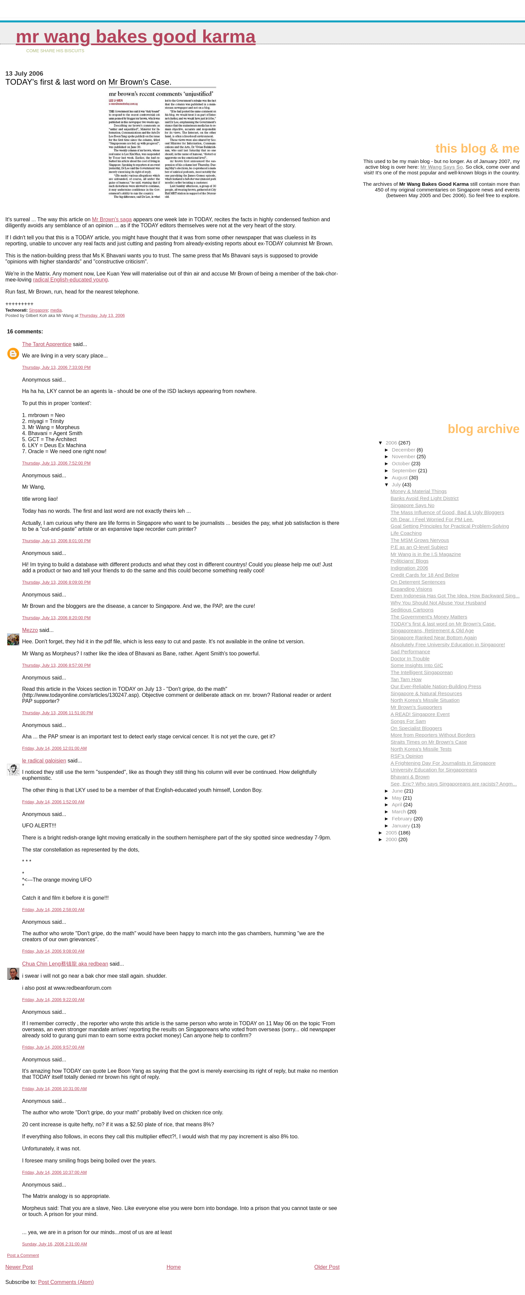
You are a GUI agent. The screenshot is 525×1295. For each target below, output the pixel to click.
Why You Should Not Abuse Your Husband (438, 602)
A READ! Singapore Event (419, 714)
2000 (392, 839)
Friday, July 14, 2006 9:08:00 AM (53, 951)
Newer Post (19, 1267)
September (405, 470)
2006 (392, 443)
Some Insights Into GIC (416, 665)
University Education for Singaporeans (433, 770)
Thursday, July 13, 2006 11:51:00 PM (57, 712)
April (397, 804)
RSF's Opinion (406, 756)
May (397, 798)
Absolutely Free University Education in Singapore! (447, 644)
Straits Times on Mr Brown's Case (428, 742)
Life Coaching (406, 533)
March (399, 811)
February (403, 818)
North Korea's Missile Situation (424, 700)
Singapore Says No (412, 505)
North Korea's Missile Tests (420, 749)
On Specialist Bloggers (416, 728)
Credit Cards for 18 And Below (424, 575)
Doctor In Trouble (410, 658)
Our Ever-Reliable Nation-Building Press (435, 686)
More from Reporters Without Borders (432, 735)
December (404, 450)
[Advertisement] (486, 96)
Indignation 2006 (409, 568)
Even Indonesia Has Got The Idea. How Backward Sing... (455, 595)
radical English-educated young (70, 279)
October (401, 463)
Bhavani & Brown (410, 777)
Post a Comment (23, 1255)
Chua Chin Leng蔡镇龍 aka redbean (65, 964)
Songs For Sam (408, 721)
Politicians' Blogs (409, 561)
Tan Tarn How (406, 679)
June (398, 791)
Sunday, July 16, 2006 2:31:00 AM (54, 1243)
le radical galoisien (44, 760)
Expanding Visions (411, 589)
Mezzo (30, 630)
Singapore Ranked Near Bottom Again (433, 637)
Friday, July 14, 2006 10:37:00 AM (54, 1172)
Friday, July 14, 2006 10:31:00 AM (54, 1088)
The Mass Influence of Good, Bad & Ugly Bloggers (447, 512)
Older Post (327, 1267)
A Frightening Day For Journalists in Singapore (443, 763)
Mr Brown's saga (112, 219)
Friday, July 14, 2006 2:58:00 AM (53, 909)
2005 (392, 832)
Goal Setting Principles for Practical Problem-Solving (449, 526)
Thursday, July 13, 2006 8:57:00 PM (56, 665)
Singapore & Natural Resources (426, 693)
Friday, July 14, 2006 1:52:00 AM (53, 801)
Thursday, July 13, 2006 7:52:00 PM (56, 463)
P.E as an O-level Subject (419, 547)
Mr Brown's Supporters (416, 707)
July (397, 484)
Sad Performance (410, 651)
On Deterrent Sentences (417, 582)
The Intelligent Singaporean (421, 672)
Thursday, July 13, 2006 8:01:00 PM (56, 540)
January (401, 825)
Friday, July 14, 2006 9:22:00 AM (53, 999)
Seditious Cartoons (411, 610)
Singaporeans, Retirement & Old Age (432, 630)
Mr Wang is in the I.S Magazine (425, 554)
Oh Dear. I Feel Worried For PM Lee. (431, 519)
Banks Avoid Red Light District (424, 498)
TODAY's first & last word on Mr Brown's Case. (443, 624)
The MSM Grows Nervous (419, 540)
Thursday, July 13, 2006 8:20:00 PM (56, 617)
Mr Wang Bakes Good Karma (135, 36)
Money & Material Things (418, 491)
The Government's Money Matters (428, 617)
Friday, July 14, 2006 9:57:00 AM (53, 1047)
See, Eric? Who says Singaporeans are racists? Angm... (453, 784)
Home (173, 1267)
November (404, 456)
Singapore (38, 310)
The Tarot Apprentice (46, 344)
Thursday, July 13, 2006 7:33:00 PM (56, 367)
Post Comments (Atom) (66, 1282)
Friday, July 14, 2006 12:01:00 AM (54, 748)
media (56, 310)
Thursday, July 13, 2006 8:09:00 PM (56, 582)
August (400, 477)
